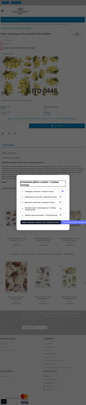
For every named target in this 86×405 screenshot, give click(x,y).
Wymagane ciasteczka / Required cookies (39, 191)
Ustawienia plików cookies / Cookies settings (39, 183)
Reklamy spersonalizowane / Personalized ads (41, 215)
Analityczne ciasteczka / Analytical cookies (40, 202)
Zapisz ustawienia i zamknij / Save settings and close (40, 222)
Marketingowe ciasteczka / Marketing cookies (41, 197)
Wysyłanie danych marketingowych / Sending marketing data (40, 209)
